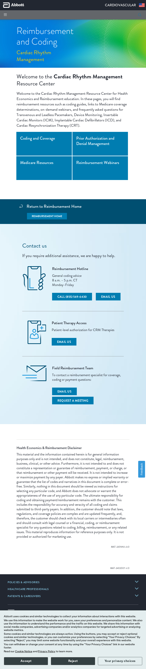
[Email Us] (108, 296)
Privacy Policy (46, 651)
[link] (24, 582)
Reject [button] (73, 661)
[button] (139, 14)
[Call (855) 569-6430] (72, 296)
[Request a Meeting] (73, 400)
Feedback (141, 469)
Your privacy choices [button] (120, 661)
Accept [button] (26, 661)
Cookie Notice (23, 651)
